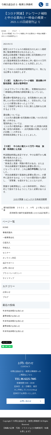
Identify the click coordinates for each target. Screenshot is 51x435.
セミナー (6, 253)
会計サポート (8, 263)
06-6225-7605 (28, 378)
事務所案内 (7, 233)
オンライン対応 (9, 258)
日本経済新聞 (41, 199)
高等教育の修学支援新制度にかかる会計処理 (29, 213)
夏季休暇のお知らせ (11, 316)
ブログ (14, 31)
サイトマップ (8, 278)
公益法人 (6, 243)
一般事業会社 (8, 238)
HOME (3, 31)
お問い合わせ (8, 268)
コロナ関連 (18, 199)
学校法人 (6, 248)
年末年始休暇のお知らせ (13, 311)
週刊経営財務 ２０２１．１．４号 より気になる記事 (26, 209)
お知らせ (6, 292)
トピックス (29, 199)
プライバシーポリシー (12, 273)
